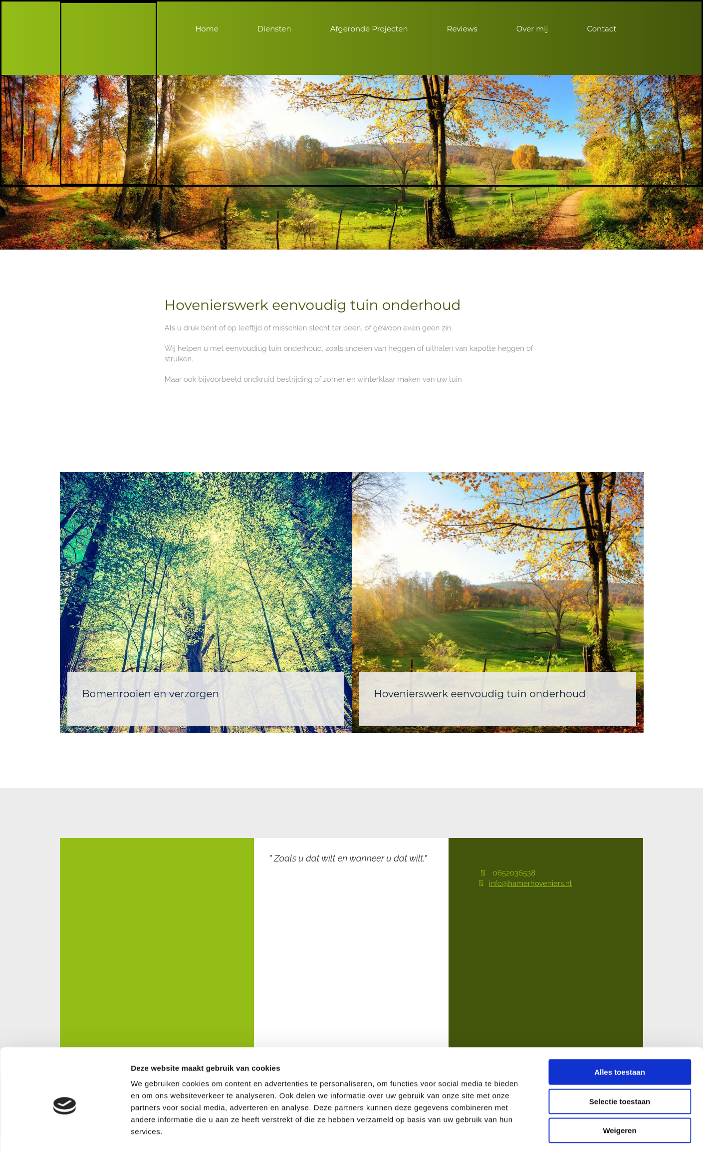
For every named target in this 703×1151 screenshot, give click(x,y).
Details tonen (539, 1131)
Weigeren (619, 1087)
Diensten (274, 28)
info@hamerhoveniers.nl (530, 883)
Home (207, 28)
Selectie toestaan (620, 1058)
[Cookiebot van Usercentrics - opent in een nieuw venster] (64, 1131)
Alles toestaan (619, 1029)
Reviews (462, 28)
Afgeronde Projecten (369, 28)
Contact (601, 28)
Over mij (532, 28)
